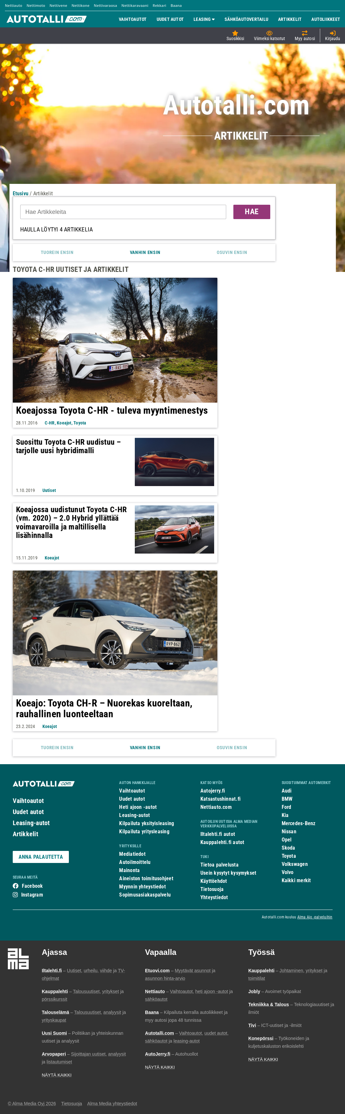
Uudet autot (28, 812)
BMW (287, 799)
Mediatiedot (132, 854)
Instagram (32, 895)
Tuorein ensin (57, 252)
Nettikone (80, 5)
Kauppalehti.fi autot (222, 842)
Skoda (288, 848)
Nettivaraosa (105, 5)
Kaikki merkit (296, 880)
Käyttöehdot (213, 881)
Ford (286, 807)
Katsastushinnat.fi (220, 799)
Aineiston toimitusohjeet (146, 878)
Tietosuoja (212, 889)
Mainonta (129, 870)
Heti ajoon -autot (138, 807)
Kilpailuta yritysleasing (144, 831)
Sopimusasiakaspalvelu (145, 895)
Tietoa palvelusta (219, 865)
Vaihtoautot (28, 801)
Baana (176, 5)
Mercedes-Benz (299, 823)
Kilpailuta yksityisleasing (146, 823)
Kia (285, 815)
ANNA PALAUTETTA (41, 857)
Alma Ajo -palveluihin (315, 917)
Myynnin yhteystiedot (142, 887)
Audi (287, 791)
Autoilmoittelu (134, 862)
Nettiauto (13, 5)
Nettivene (58, 5)
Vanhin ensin (145, 252)
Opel (287, 840)
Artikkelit (25, 834)
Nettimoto (35, 5)
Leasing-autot (31, 823)
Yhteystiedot (214, 897)
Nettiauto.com (216, 807)
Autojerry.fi (212, 791)
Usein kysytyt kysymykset (228, 873)
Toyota (289, 856)
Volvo (288, 872)
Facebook (32, 886)
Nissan (289, 831)
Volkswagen (295, 864)
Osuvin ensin (232, 252)
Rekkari (159, 5)
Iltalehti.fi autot (217, 834)
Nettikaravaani (134, 5)
